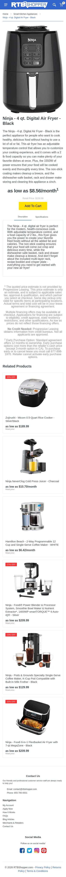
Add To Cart (33, 206)
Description (23, 217)
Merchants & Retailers (13, 823)
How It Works (9, 812)
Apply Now (8, 808)
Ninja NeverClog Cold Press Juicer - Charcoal (32, 480)
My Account (8, 805)
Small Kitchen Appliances (25, 14)
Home (5, 14)
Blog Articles (8, 819)
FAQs (5, 815)
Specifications (42, 217)
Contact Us (8, 826)
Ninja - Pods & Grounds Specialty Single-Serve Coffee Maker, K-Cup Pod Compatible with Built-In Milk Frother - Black (33, 678)
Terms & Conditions (37, 870)
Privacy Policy (43, 867)
